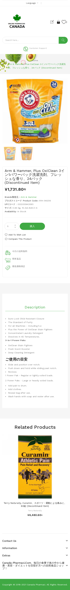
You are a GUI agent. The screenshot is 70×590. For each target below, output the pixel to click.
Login (58, 22)
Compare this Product (20, 239)
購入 (32, 226)
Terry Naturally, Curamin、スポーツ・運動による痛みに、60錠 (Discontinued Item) (35, 504)
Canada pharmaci (36, 584)
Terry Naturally (35, 511)
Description (35, 307)
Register (53, 22)
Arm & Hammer (29, 197)
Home (35, 60)
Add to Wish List (17, 235)
